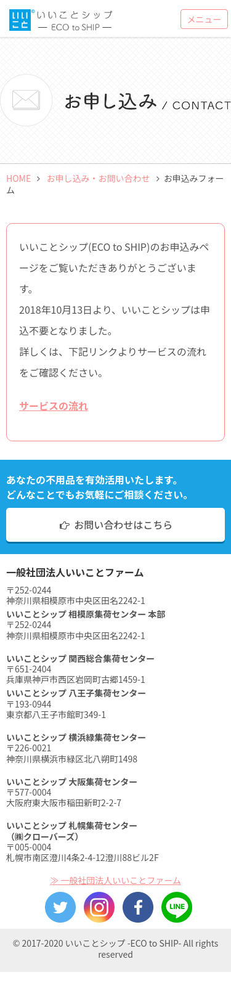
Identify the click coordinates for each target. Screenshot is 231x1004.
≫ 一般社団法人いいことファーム (115, 880)
